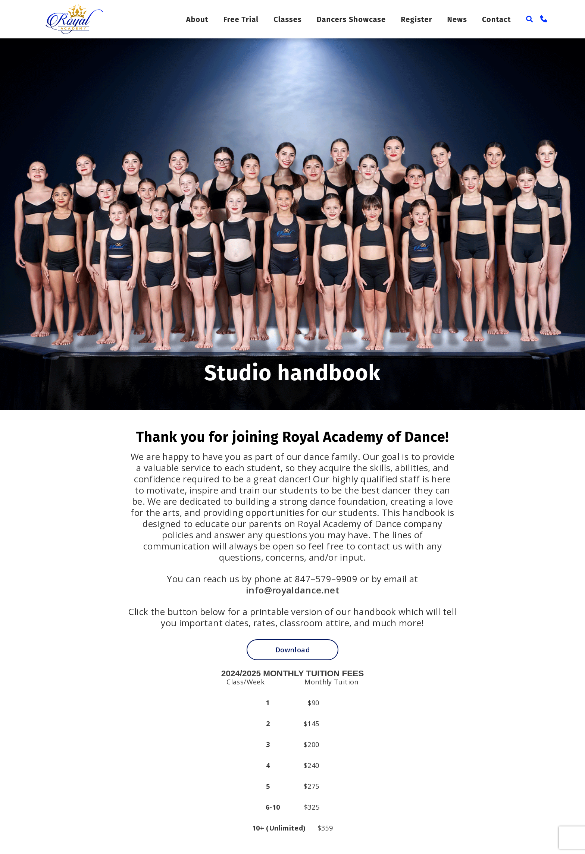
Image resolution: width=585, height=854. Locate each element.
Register (420, 19)
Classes (297, 19)
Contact (497, 19)
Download (292, 649)
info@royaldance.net (292, 590)
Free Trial (251, 19)
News (458, 19)
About (207, 19)
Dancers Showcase (357, 19)
